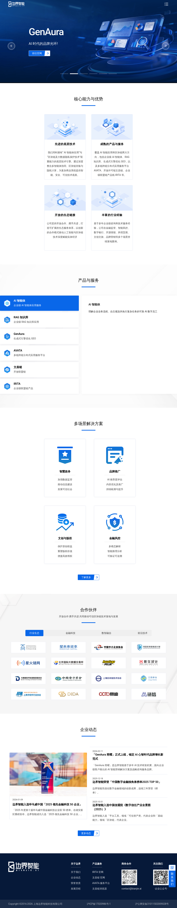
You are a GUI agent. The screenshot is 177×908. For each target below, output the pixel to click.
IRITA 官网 (97, 872)
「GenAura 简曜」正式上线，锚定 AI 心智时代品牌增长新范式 (127, 756)
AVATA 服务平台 (101, 883)
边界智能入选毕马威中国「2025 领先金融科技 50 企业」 (47, 804)
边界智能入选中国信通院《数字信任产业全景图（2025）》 (121, 807)
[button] (64, 73)
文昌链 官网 (98, 877)
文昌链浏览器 (99, 888)
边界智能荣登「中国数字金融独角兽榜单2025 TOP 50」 (126, 782)
